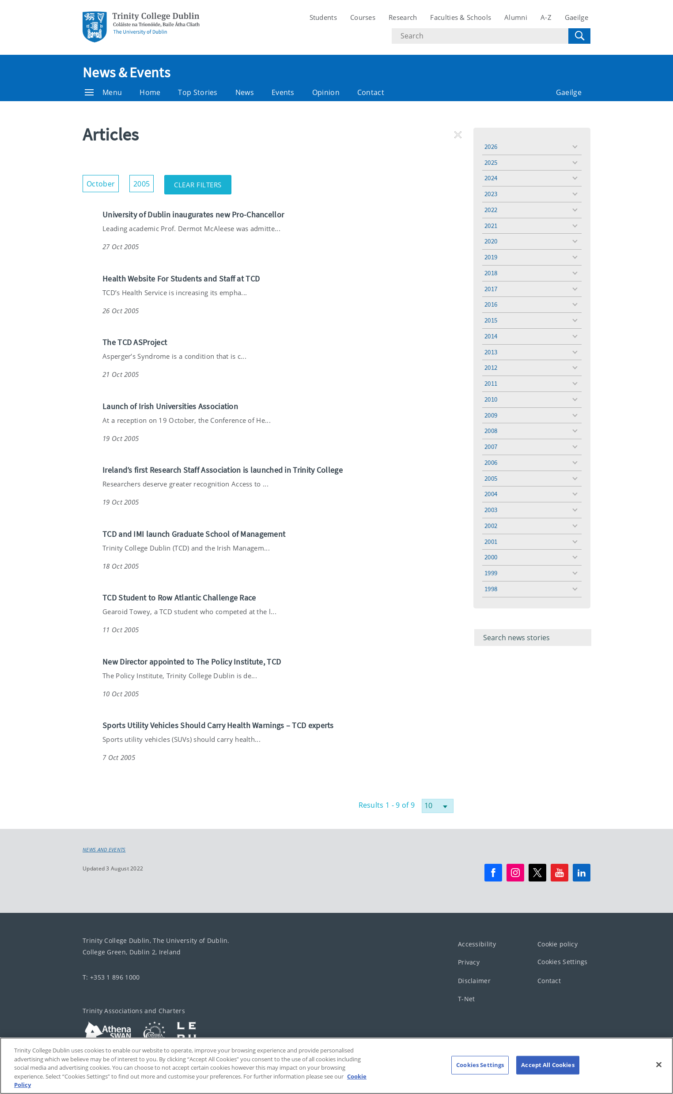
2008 (490, 430)
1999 (490, 573)
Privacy (469, 962)
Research (403, 17)
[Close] (659, 1075)
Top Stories (197, 92)
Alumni (515, 17)
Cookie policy (557, 943)
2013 (490, 352)
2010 (490, 399)
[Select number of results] (438, 806)
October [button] (103, 182)
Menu (103, 92)
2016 (490, 304)
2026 (490, 146)
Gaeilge (576, 17)
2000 (490, 557)
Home (150, 92)
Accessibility (477, 943)
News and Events (104, 850)
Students (323, 17)
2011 (490, 383)
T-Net (466, 999)
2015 (490, 320)
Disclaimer (474, 980)
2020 (490, 241)
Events (283, 92)
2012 (490, 367)
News (244, 92)
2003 (490, 509)
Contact (370, 92)
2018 (490, 273)
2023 (490, 194)
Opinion (326, 92)
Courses (362, 17)
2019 (490, 257)
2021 (490, 225)
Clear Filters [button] (202, 182)
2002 (490, 525)
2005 (490, 478)
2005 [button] (143, 182)
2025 (490, 162)
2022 (490, 209)
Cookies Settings (562, 961)
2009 (490, 415)
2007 (490, 446)
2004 (490, 494)
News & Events (126, 72)
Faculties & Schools (460, 17)
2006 (490, 462)
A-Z (546, 17)
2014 (490, 336)
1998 (490, 589)
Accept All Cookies (547, 1075)
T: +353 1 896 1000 (111, 976)
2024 (490, 178)
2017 (490, 289)
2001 (490, 541)
